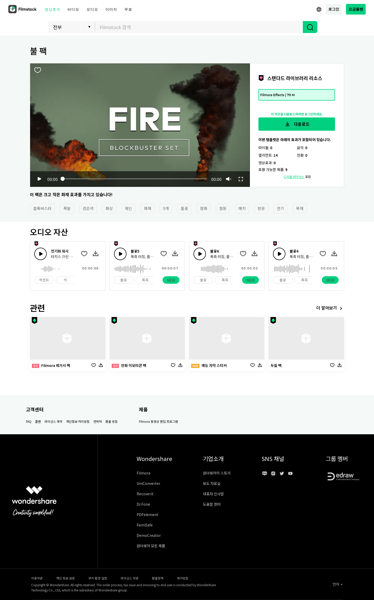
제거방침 (182, 578)
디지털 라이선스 (294, 176)
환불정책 (157, 578)
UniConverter (148, 483)
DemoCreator (149, 535)
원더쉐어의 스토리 (217, 473)
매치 (242, 208)
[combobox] (199, 27)
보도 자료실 (212, 483)
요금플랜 (356, 9)
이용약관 (37, 578)
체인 (128, 208)
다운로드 (297, 124)
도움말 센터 (212, 504)
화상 (109, 208)
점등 (222, 208)
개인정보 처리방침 (78, 421)
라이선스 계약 (53, 421)
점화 (203, 208)
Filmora (143, 473)
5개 (166, 208)
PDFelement (147, 514)
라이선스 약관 (129, 578)
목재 (299, 208)
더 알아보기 (330, 308)
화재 (147, 208)
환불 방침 (111, 421)
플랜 (38, 421)
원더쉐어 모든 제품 (151, 545)
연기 (280, 208)
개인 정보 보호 (65, 578)
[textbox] (199, 27)
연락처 (97, 421)
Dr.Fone (143, 504)
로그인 (333, 9)
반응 (261, 208)
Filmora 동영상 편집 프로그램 (158, 421)
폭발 (67, 208)
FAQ (28, 421)
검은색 (88, 208)
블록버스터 (42, 208)
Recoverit (145, 493)
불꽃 (184, 208)
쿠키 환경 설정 (97, 578)
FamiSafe (145, 525)
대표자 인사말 (213, 493)
